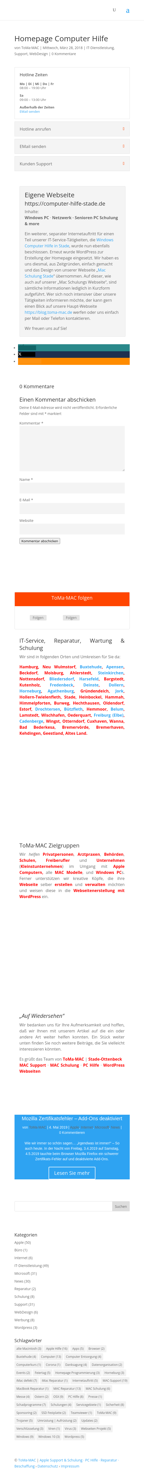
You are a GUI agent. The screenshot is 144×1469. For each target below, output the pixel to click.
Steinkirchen (110, 673)
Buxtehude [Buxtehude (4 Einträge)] (26, 1357)
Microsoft (102, 1127)
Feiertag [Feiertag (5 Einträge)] (42, 1373)
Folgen (38, 617)
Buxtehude (91, 667)
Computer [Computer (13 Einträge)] (51, 1357)
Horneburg (30, 691)
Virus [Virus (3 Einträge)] (70, 1428)
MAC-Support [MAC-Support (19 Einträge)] (115, 1380)
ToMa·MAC (30, 47)
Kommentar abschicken (40, 541)
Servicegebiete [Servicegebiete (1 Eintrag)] (88, 1405)
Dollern (116, 685)
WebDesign (38, 53)
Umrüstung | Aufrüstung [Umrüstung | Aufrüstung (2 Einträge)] (57, 1420)
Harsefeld (88, 679)
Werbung (22, 1320)
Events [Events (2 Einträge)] (23, 1373)
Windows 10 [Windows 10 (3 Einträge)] (49, 1437)
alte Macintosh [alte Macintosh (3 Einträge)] (29, 1348)
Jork (119, 691)
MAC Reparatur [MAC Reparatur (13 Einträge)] (67, 1388)
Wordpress (23, 1327)
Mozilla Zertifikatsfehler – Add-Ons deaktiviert (72, 1118)
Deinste (91, 685)
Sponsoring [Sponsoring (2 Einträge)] (27, 1413)
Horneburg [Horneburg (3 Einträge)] (114, 1373)
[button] (27, 347)
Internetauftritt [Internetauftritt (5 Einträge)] (85, 1380)
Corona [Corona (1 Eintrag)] (53, 1365)
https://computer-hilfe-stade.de (65, 203)
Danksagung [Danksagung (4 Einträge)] (76, 1365)
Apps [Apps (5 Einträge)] (78, 1348)
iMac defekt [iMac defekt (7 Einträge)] (27, 1380)
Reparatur (23, 1288)
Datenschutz (48, 1466)
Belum (117, 709)
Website (27, 520)
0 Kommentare (64, 53)
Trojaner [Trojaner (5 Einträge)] (25, 1420)
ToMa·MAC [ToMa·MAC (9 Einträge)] (106, 1413)
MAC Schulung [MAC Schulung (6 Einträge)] (98, 1388)
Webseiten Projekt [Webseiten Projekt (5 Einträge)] (96, 1428)
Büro (19, 1250)
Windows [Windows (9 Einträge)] (25, 1437)
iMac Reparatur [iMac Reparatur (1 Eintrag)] (55, 1380)
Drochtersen (47, 709)
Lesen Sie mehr (72, 1173)
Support (21, 53)
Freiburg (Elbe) (108, 715)
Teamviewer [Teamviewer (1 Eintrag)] (81, 1413)
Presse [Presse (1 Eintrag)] (95, 1397)
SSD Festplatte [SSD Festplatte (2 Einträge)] (53, 1413)
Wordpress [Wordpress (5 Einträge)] (74, 1437)
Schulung (22, 1296)
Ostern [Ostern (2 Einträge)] (41, 1397)
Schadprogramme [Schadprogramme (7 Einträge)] (31, 1405)
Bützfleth (73, 709)
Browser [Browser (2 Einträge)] (96, 1348)
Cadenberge (31, 721)
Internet (87, 1127)
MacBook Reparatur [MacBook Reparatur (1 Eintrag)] (33, 1388)
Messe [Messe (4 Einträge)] (23, 1397)
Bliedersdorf (61, 679)
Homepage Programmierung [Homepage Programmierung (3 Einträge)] (77, 1373)
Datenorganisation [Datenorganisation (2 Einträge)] (107, 1365)
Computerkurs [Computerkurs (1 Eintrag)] (29, 1365)
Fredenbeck (61, 685)
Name (26, 479)
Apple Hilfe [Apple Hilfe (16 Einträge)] (56, 1348)
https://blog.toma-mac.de (48, 312)
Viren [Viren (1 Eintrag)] (54, 1428)
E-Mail (26, 499)
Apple (74, 1127)
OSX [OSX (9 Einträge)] (58, 1397)
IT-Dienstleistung (100, 47)
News (115, 1127)
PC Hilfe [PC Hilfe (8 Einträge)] (76, 1397)
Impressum (70, 1466)
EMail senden (30, 111)
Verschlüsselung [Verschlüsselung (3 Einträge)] (30, 1428)
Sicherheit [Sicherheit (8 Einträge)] (115, 1405)
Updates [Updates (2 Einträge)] (89, 1420)
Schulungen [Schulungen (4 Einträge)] (61, 1405)
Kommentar (32, 423)
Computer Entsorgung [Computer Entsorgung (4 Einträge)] (83, 1357)
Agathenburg (61, 691)
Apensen (114, 667)
